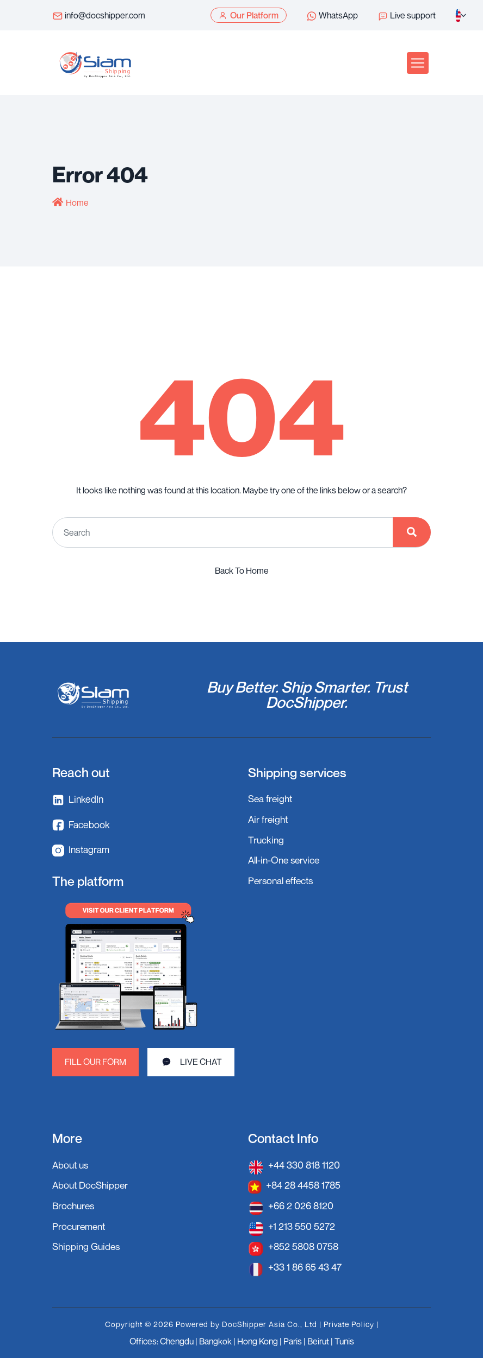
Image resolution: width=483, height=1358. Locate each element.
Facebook (81, 824)
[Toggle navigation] (418, 63)
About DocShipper (91, 1185)
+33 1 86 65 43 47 (305, 1265)
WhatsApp (332, 16)
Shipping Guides (87, 1245)
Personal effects (282, 879)
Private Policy (349, 1322)
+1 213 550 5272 (301, 1225)
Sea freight (271, 798)
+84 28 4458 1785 (304, 1185)
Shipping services (298, 771)
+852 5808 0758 (304, 1245)
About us (71, 1165)
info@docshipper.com (98, 16)
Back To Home (242, 569)
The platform (89, 880)
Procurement (80, 1225)
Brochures (74, 1205)
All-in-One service (286, 859)
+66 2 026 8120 (301, 1205)
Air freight (269, 818)
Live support (406, 16)
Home (77, 202)
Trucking (266, 839)
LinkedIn (78, 800)
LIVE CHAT (191, 1062)
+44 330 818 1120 (304, 1165)
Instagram (81, 850)
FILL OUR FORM (96, 1062)
